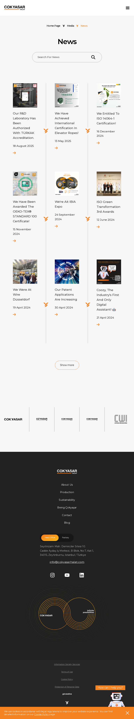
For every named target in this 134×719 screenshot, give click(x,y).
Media (70, 25)
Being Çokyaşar (67, 507)
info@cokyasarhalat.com (67, 562)
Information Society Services (67, 664)
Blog (67, 522)
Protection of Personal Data (67, 687)
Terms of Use (67, 672)
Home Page (53, 25)
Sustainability (67, 499)
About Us (67, 484)
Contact (67, 515)
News (84, 25)
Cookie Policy (41, 714)
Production (67, 492)
